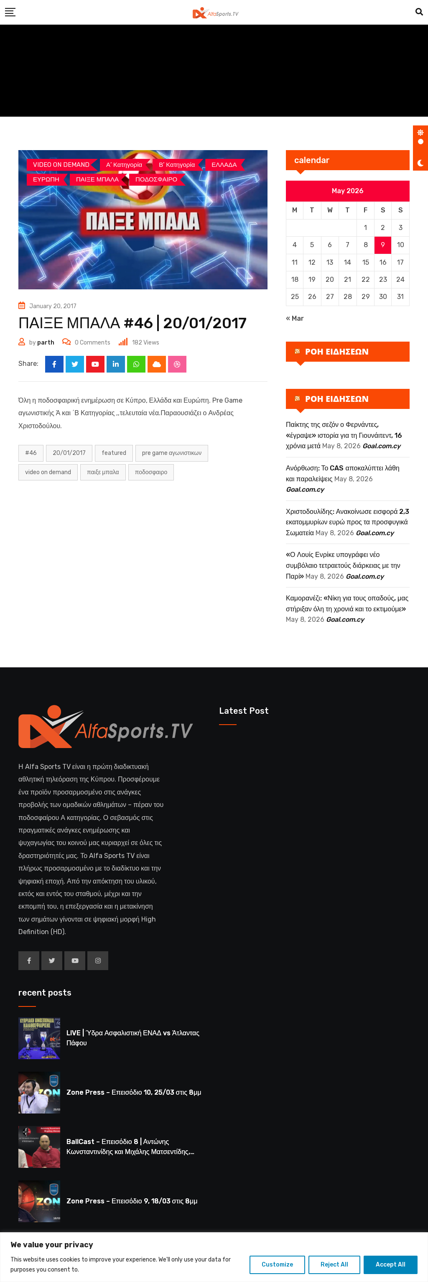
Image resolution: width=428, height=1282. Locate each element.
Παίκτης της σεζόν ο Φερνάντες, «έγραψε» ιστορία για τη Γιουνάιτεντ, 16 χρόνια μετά (344, 435)
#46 (31, 453)
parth (45, 342)
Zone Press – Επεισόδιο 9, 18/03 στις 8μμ (131, 1201)
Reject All (334, 1264)
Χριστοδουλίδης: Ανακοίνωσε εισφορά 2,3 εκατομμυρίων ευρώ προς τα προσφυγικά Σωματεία (347, 522)
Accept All (390, 1264)
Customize (277, 1264)
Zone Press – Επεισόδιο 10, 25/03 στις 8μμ (133, 1092)
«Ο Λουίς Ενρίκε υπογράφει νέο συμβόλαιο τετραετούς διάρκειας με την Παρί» (343, 565)
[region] (214, 1257)
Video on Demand (48, 472)
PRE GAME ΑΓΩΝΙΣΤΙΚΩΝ (171, 453)
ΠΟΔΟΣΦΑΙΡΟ (151, 472)
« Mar (295, 318)
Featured (114, 453)
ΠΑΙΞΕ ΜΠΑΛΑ (103, 472)
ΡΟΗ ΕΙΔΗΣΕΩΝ (337, 351)
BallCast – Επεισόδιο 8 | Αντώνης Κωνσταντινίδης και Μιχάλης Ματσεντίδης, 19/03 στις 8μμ (128, 1152)
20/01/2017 (69, 453)
